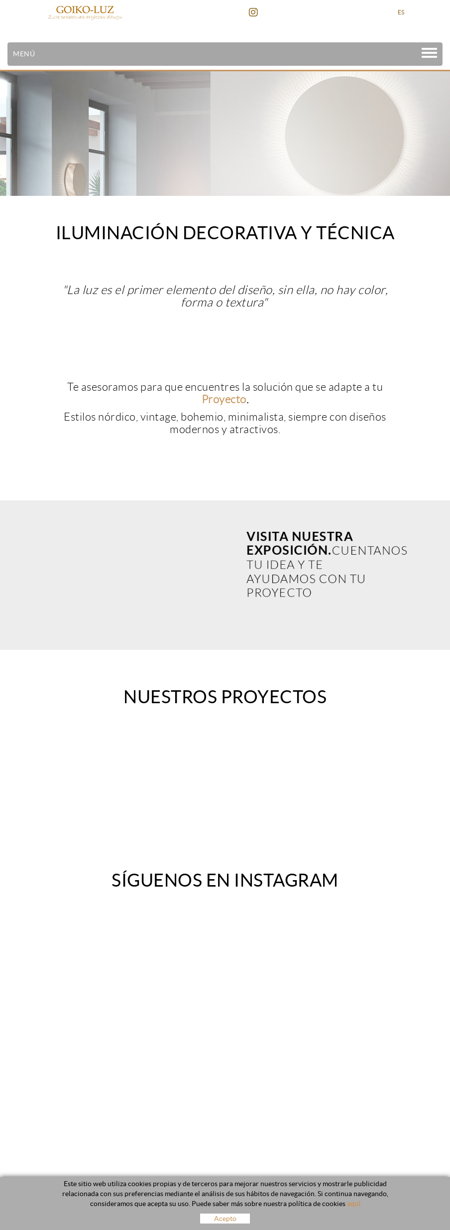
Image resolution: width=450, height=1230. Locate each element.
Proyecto (224, 399)
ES (401, 12)
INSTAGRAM (255, 12)
